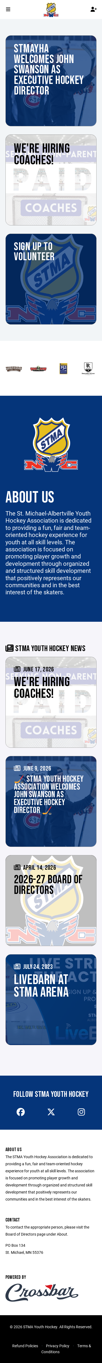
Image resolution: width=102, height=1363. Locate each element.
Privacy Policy (57, 1345)
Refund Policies (25, 1345)
